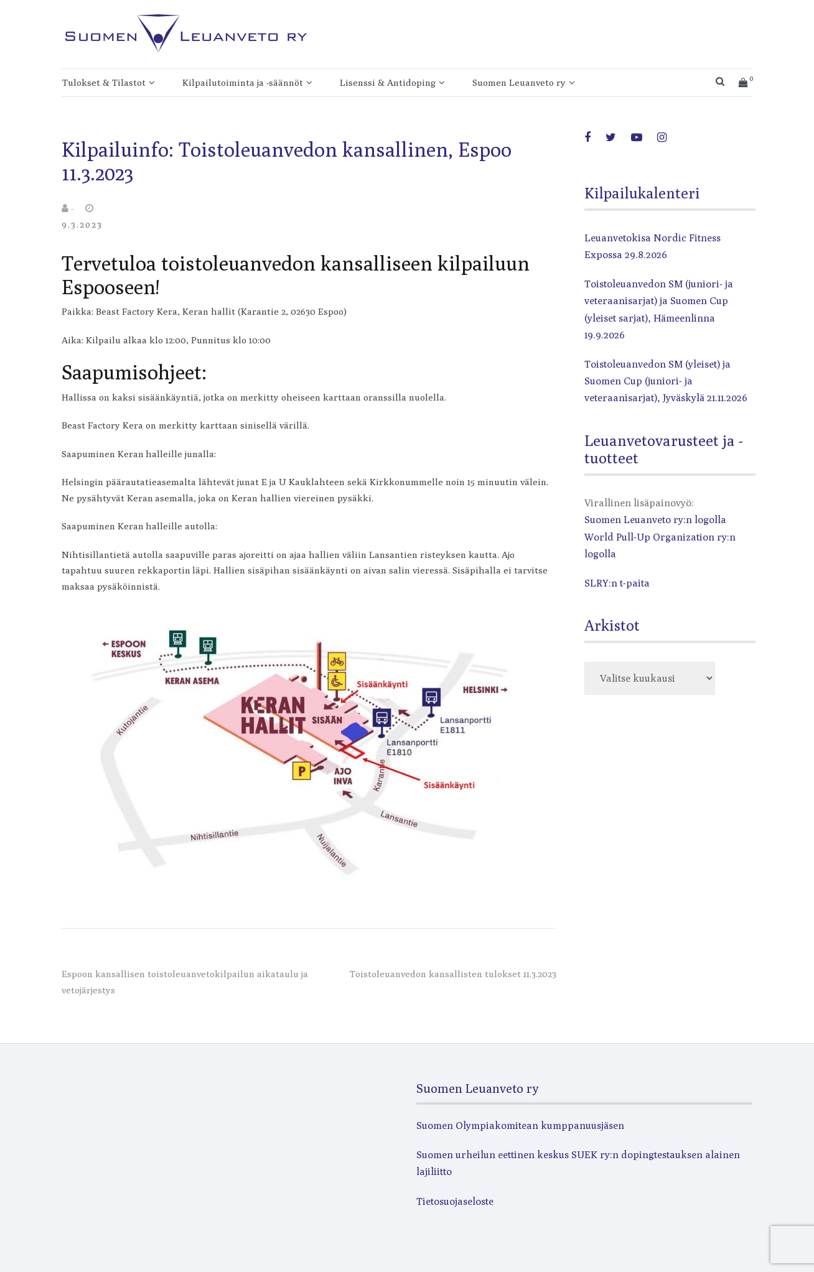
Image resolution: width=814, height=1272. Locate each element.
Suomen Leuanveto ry (519, 82)
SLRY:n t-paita (617, 583)
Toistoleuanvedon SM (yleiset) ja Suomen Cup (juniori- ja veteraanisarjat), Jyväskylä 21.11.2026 (665, 381)
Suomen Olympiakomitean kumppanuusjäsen (520, 1125)
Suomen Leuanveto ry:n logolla (655, 520)
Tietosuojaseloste (455, 1201)
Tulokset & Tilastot (104, 82)
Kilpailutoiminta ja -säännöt (242, 82)
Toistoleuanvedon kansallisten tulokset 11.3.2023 (453, 973)
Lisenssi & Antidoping (388, 82)
